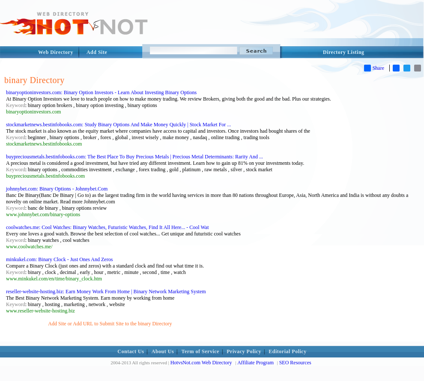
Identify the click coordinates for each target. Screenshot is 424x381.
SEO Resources (295, 363)
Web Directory (55, 52)
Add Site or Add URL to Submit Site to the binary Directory (110, 324)
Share (374, 68)
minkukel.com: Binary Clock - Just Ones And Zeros (59, 259)
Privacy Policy (244, 351)
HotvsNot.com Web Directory (201, 363)
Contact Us (130, 351)
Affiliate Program (255, 363)
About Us (163, 351)
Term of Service (200, 351)
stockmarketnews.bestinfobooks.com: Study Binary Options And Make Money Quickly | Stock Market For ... (118, 125)
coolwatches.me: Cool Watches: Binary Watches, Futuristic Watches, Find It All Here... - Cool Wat (107, 227)
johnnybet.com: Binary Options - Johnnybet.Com (56, 189)
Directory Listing (343, 52)
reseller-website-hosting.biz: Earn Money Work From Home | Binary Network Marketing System (106, 292)
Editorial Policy (287, 351)
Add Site (97, 52)
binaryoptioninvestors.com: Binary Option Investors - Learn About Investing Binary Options (101, 92)
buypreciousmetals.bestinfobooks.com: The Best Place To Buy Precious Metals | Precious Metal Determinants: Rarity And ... (134, 157)
